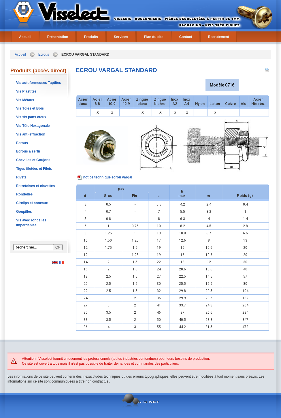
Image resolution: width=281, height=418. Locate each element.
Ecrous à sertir (28, 151)
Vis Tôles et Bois (30, 108)
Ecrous (43, 54)
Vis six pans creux (31, 117)
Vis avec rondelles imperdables (31, 222)
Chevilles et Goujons (33, 160)
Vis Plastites (26, 91)
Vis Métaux (25, 100)
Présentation (57, 37)
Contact (185, 37)
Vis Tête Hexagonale (33, 126)
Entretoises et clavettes (35, 186)
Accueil (25, 37)
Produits (91, 37)
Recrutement (218, 37)
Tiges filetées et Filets (34, 169)
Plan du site (153, 37)
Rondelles (24, 194)
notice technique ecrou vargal (107, 177)
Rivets (21, 177)
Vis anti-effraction (30, 134)
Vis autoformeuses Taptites (38, 83)
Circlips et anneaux (32, 203)
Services (121, 37)
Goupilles (24, 212)
